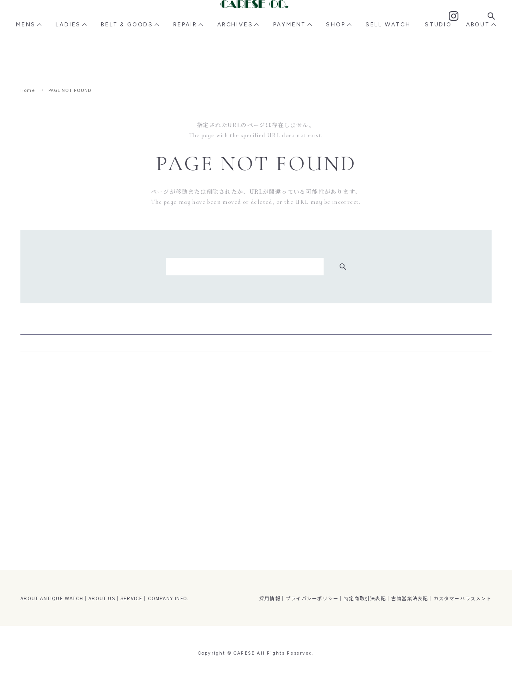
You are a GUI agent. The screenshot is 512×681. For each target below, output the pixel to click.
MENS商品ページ (256, 339)
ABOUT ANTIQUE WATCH (51, 598)
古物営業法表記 (409, 598)
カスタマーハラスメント (463, 598)
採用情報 (269, 598)
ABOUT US (101, 598)
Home (27, 90)
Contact (463, 23)
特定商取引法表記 (365, 598)
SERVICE (131, 598)
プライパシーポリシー (312, 598)
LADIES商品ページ (256, 370)
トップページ (256, 433)
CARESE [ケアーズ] (256, 23)
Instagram (444, 23)
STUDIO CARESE (256, 402)
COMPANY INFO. (168, 598)
